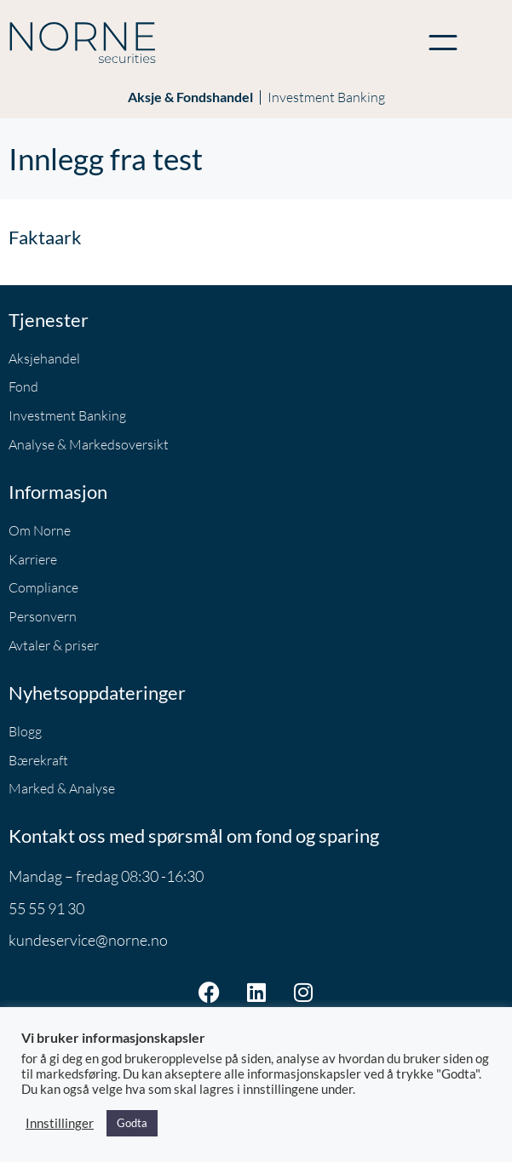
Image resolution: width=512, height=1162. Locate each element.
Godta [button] (132, 1123)
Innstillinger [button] (60, 1123)
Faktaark (45, 237)
